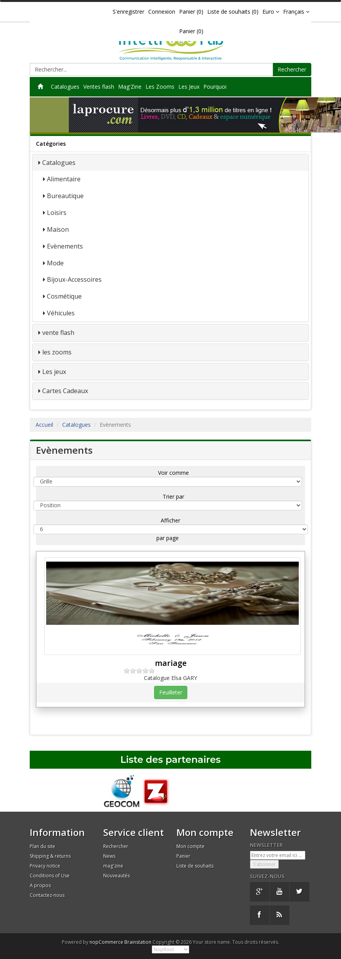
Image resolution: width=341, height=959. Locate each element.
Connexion (161, 11)
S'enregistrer (128, 11)
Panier (183, 856)
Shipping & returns (50, 856)
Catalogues (65, 86)
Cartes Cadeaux (65, 390)
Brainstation (138, 942)
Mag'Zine (130, 86)
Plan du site (42, 846)
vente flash (58, 332)
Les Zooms (159, 86)
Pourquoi (214, 86)
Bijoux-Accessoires (74, 279)
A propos (40, 885)
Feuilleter (170, 692)
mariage (171, 663)
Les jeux (54, 371)
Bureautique (65, 195)
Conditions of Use (50, 875)
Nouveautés (116, 875)
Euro (270, 11)
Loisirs (56, 212)
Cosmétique (64, 296)
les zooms (57, 352)
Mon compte (190, 846)
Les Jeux (188, 86)
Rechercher (292, 69)
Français (296, 11)
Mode (55, 263)
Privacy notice (45, 865)
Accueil (44, 424)
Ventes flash (98, 86)
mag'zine (113, 865)
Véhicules (61, 313)
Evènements (65, 246)
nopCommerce (106, 942)
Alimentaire (64, 179)
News (109, 856)
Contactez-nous (47, 895)
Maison (58, 229)
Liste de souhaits (195, 865)
